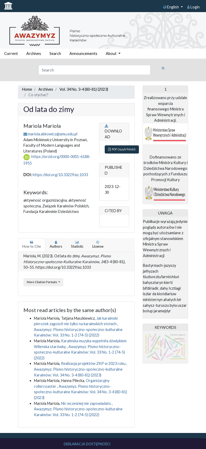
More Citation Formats (42, 282)
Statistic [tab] (77, 244)
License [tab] (97, 244)
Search (55, 53)
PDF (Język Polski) (121, 149)
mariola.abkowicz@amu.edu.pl (52, 134)
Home (27, 89)
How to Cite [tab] (31, 244)
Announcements (83, 53)
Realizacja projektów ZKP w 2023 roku (93, 363)
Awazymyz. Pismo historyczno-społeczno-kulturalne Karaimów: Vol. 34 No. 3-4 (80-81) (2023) (80, 392)
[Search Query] (94, 70)
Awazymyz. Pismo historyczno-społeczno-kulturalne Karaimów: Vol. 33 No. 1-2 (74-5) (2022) (79, 352)
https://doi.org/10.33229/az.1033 (60, 174)
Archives (33, 53)
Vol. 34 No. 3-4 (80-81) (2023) (83, 89)
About (111, 53)
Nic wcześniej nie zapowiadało (86, 403)
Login (193, 7)
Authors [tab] (56, 244)
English (171, 7)
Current (11, 53)
